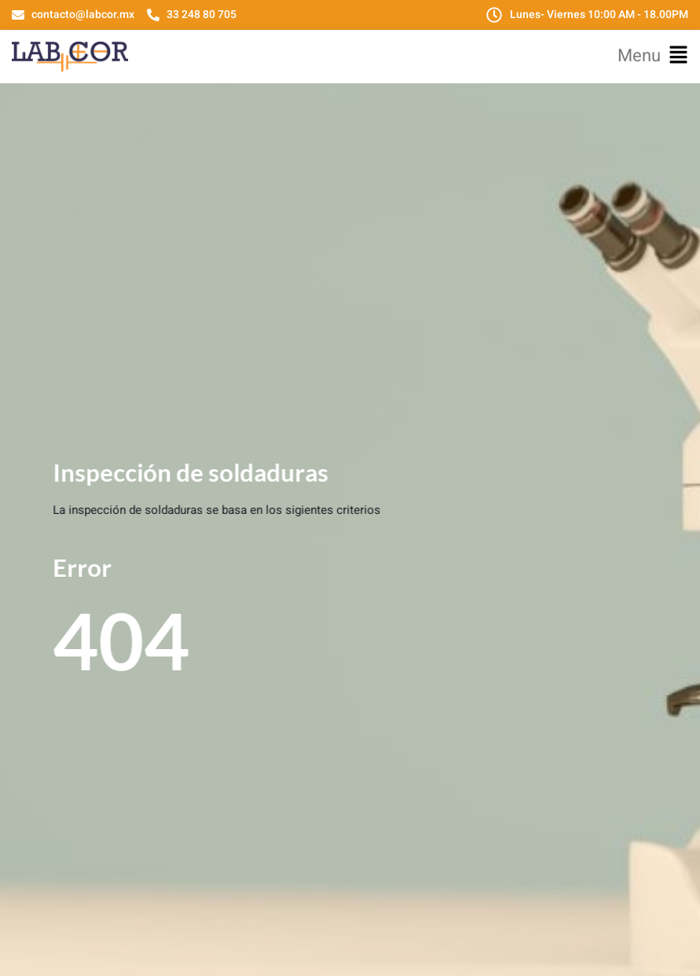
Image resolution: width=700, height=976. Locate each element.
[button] (653, 56)
